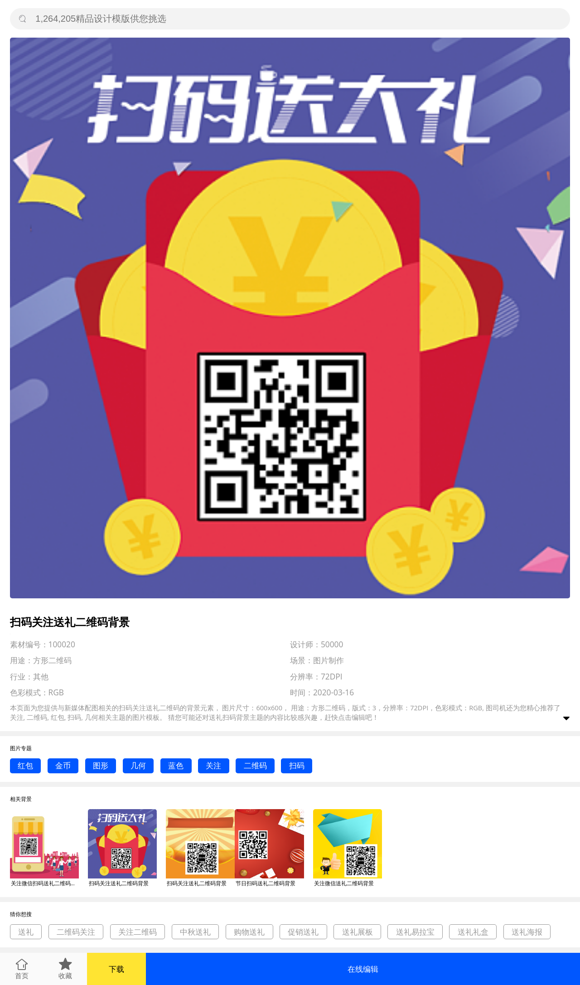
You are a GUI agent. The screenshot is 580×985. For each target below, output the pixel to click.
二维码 (255, 765)
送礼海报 (527, 932)
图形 (100, 765)
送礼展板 (357, 932)
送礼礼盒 (473, 932)
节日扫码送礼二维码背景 (265, 883)
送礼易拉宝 (415, 932)
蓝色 (176, 765)
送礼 (26, 932)
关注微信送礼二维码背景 (344, 883)
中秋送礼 (195, 932)
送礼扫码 (222, 717)
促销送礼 (303, 932)
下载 (116, 969)
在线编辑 (363, 969)
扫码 (296, 765)
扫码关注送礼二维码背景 (119, 883)
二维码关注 (76, 932)
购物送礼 (249, 932)
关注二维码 (137, 932)
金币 (63, 765)
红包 (25, 765)
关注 (213, 765)
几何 (138, 765)
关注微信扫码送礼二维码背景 (45, 883)
